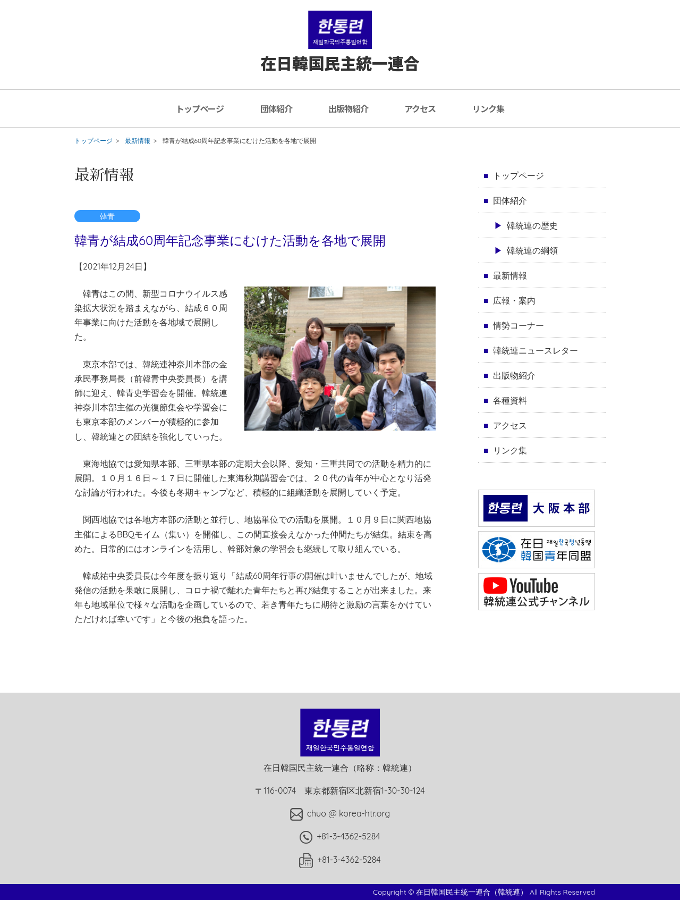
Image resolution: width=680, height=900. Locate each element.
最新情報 (137, 141)
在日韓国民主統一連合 (340, 52)
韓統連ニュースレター (535, 350)
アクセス (420, 108)
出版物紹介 (348, 108)
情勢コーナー (518, 325)
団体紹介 (276, 108)
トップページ (200, 108)
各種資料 (510, 400)
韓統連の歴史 (532, 225)
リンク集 (488, 108)
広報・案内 (514, 300)
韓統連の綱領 (532, 250)
